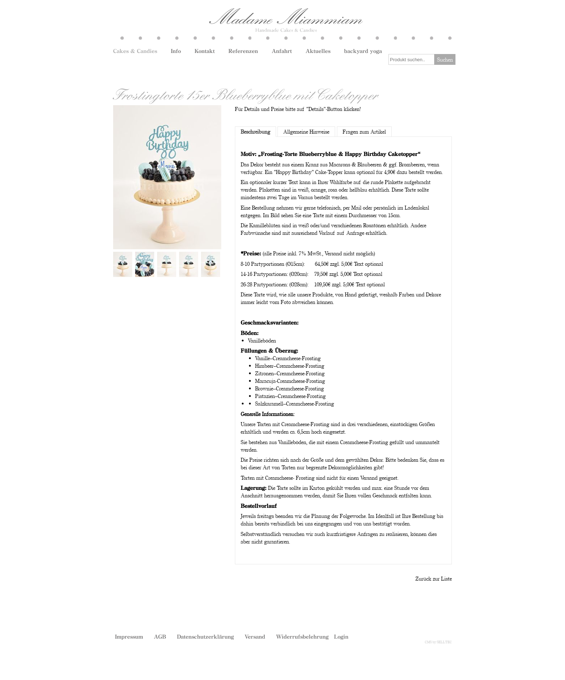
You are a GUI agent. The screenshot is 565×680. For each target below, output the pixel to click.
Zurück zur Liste (433, 578)
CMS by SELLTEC (438, 642)
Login (341, 636)
